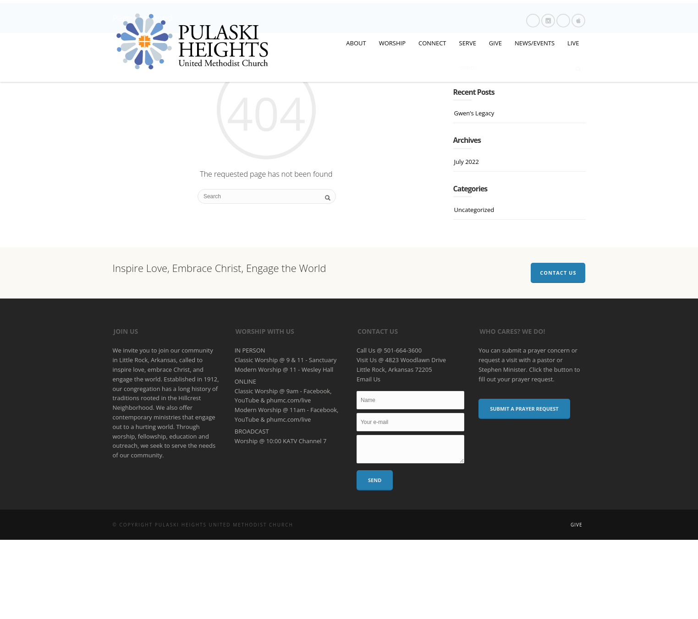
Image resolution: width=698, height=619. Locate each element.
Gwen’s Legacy (474, 192)
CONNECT (432, 43)
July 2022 (466, 240)
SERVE (467, 43)
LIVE (573, 43)
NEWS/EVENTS (535, 43)
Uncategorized (474, 288)
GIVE (495, 43)
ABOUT (356, 43)
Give (577, 604)
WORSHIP (392, 43)
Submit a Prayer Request (524, 487)
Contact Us (558, 351)
